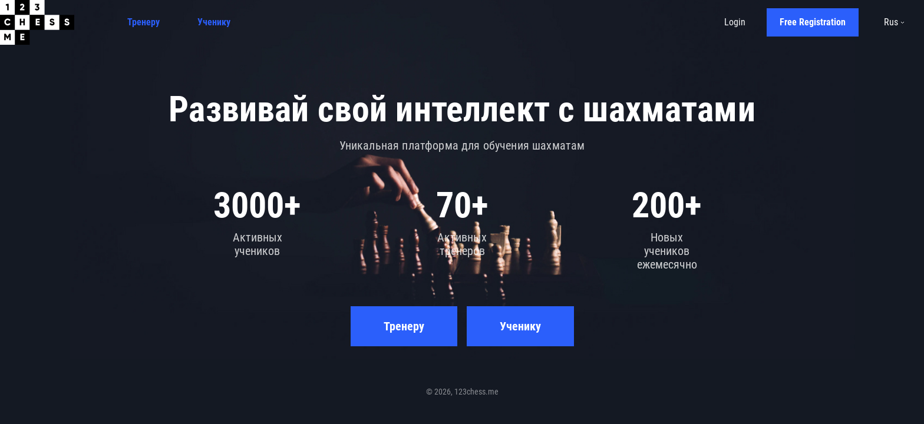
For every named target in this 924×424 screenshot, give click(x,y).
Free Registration (813, 22)
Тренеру (143, 22)
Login (734, 22)
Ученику (213, 22)
